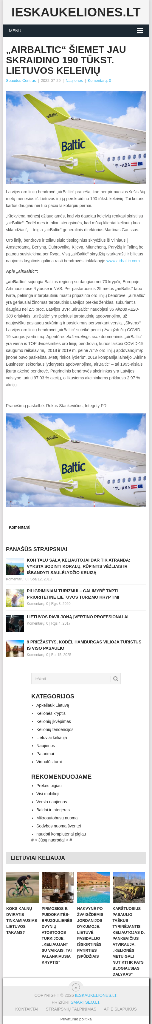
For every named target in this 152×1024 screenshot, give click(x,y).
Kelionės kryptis (51, 713)
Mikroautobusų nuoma (57, 817)
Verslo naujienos (51, 801)
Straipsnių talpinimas (71, 1009)
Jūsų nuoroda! (51, 840)
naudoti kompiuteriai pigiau (61, 834)
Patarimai (45, 753)
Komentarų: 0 (99, 80)
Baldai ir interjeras (53, 809)
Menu (15, 30)
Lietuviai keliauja (51, 737)
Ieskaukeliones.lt (75, 12)
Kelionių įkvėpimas (53, 721)
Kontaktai (26, 1009)
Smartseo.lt (85, 1002)
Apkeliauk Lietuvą (52, 705)
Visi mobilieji (47, 793)
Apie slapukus (120, 1009)
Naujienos (74, 80)
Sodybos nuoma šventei (58, 826)
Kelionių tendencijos (55, 729)
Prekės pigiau (49, 785)
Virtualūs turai (49, 761)
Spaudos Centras (21, 80)
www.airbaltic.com (123, 260)
